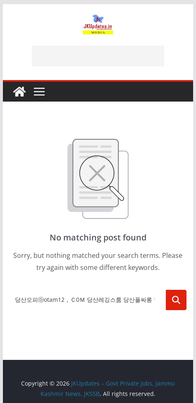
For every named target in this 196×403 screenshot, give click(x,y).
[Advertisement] (98, 56)
